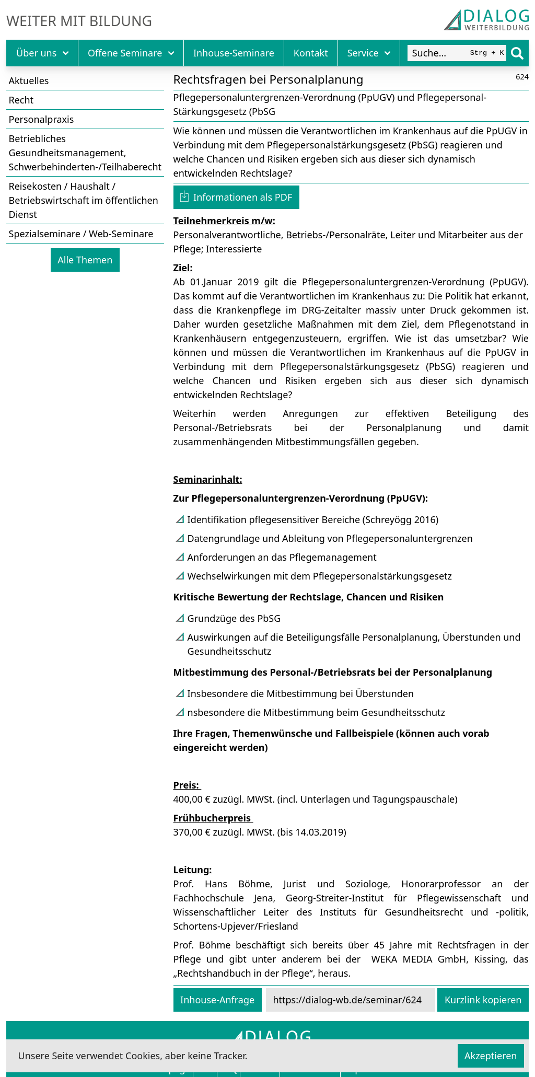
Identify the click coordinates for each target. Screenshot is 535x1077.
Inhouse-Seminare (233, 53)
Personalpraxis (41, 119)
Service (369, 53)
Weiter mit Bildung (79, 20)
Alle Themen (84, 259)
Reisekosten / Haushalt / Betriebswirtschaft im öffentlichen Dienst (83, 200)
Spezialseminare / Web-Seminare (81, 233)
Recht (21, 100)
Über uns (42, 53)
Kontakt (311, 53)
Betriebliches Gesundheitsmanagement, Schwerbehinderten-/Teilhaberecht (85, 152)
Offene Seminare (131, 53)
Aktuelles (29, 80)
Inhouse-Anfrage (217, 999)
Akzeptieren (490, 1055)
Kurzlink (483, 999)
